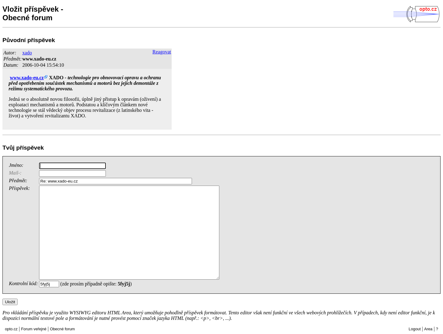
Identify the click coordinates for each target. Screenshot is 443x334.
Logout (415, 329)
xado (27, 52)
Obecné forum (62, 329)
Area (428, 329)
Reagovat (162, 51)
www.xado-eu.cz (39, 58)
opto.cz (11, 329)
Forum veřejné (33, 329)
